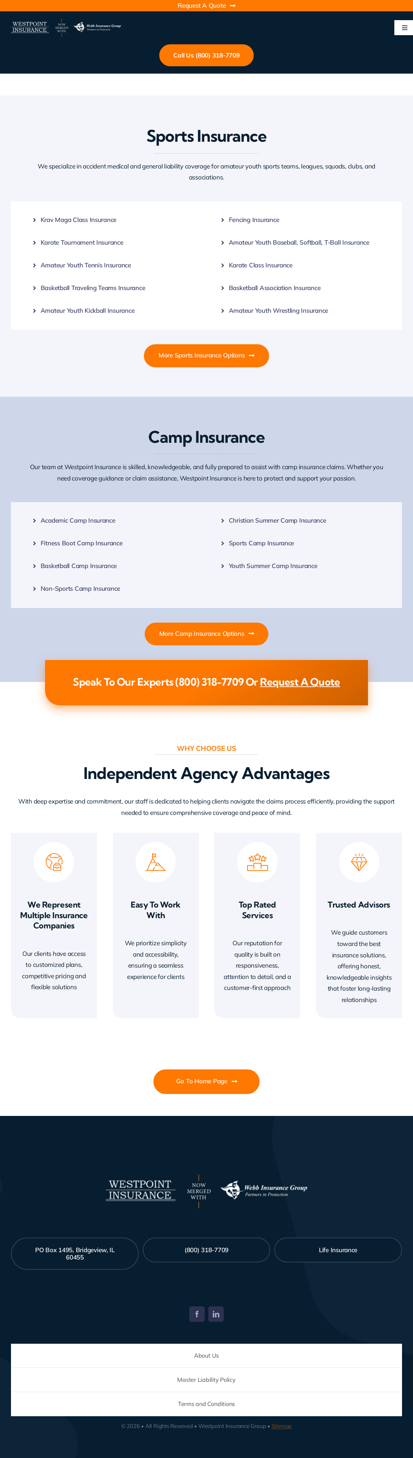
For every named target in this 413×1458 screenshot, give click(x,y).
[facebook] (197, 1314)
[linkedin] (216, 1314)
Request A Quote (300, 681)
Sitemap (282, 1425)
